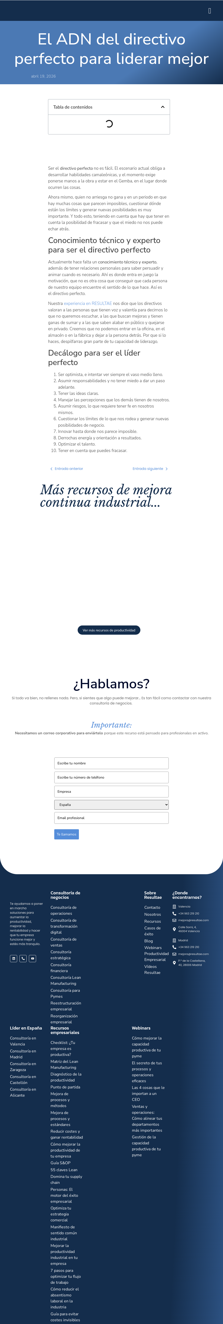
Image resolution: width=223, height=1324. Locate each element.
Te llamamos (66, 834)
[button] (163, 107)
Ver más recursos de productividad (109, 630)
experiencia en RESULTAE (88, 303)
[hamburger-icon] (210, 10)
